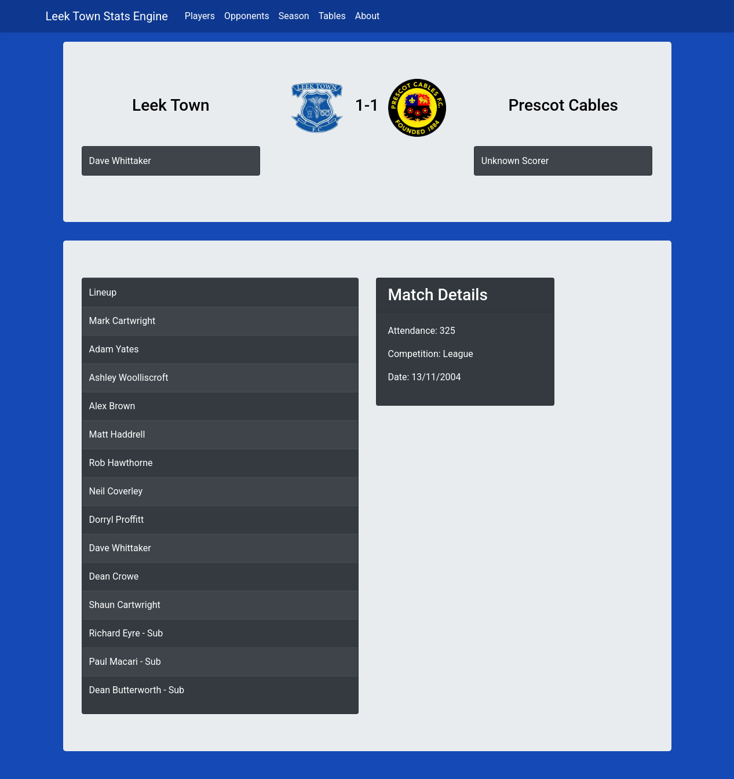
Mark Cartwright (122, 320)
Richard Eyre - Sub (126, 633)
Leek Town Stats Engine (108, 16)
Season (294, 15)
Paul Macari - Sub (125, 661)
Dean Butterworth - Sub (136, 690)
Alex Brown (112, 406)
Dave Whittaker (120, 160)
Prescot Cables (563, 105)
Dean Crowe (114, 576)
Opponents (246, 15)
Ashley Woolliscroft (129, 377)
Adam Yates (114, 349)
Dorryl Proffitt (116, 519)
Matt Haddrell (117, 434)
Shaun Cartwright (124, 604)
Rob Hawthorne (121, 462)
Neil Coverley (116, 491)
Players (200, 15)
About (367, 15)
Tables (332, 15)
